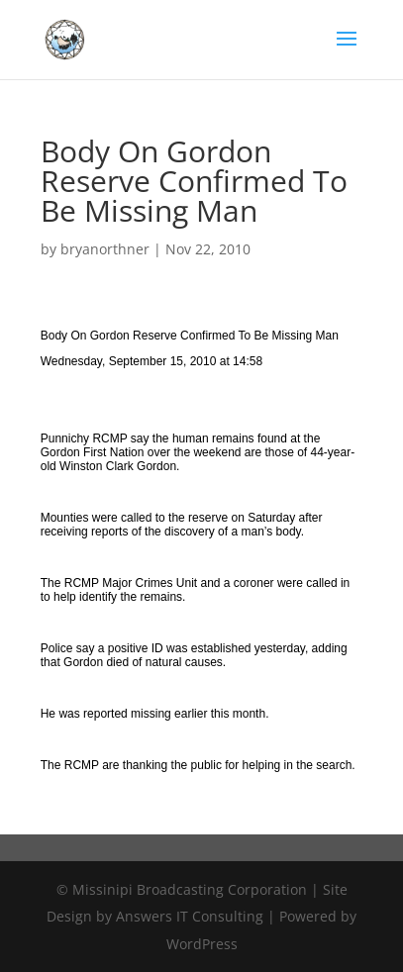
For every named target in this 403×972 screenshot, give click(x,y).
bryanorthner (105, 249)
